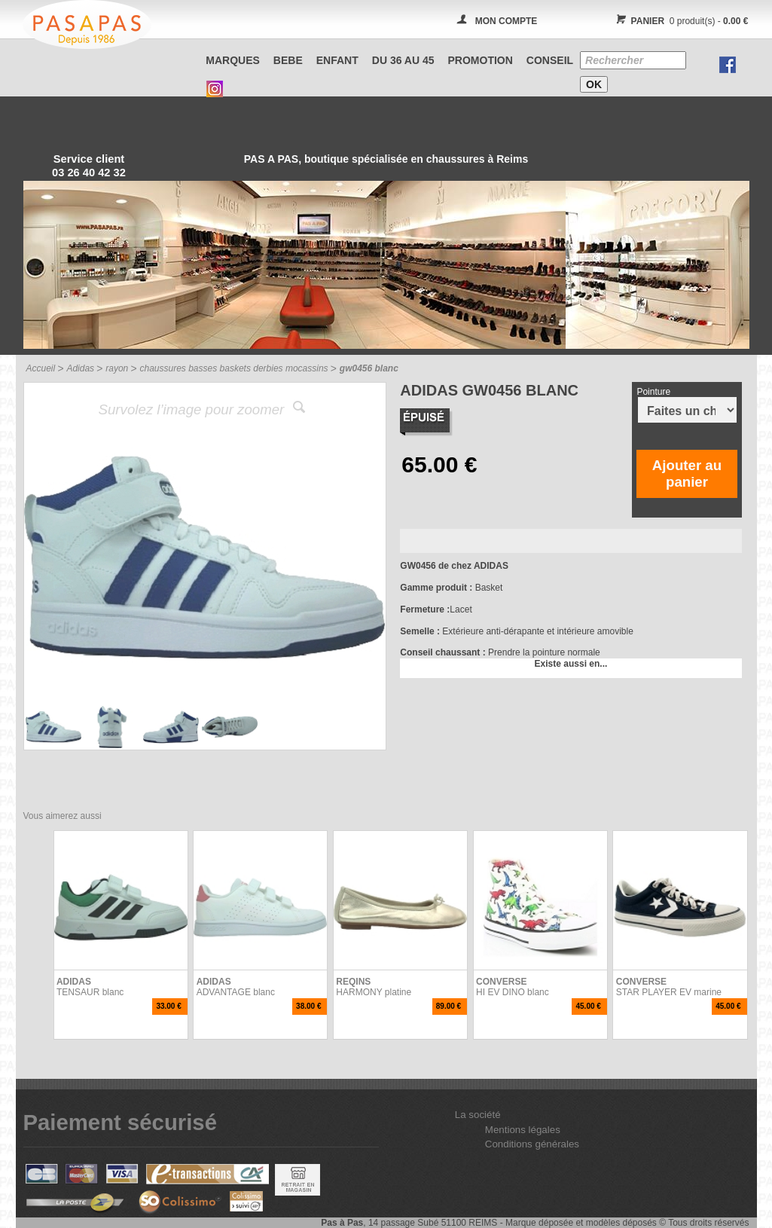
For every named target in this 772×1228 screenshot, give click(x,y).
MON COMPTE (506, 21)
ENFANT (337, 60)
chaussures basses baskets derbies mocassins (233, 368)
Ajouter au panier (687, 473)
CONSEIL (549, 60)
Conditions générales (532, 1144)
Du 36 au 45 (403, 60)
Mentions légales (522, 1129)
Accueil (41, 368)
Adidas (80, 368)
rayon (116, 368)
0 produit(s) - (680, 21)
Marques (233, 60)
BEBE (288, 60)
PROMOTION (480, 60)
